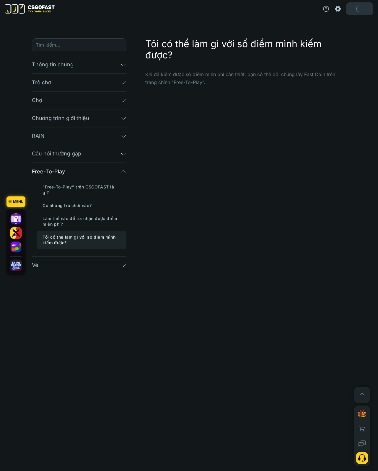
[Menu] (15, 201)
